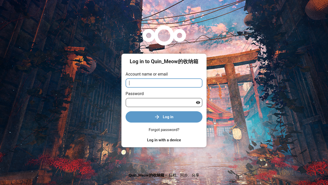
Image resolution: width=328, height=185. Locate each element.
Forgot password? (164, 129)
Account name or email (147, 74)
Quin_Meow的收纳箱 (146, 175)
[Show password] (198, 102)
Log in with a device (164, 140)
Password (135, 93)
